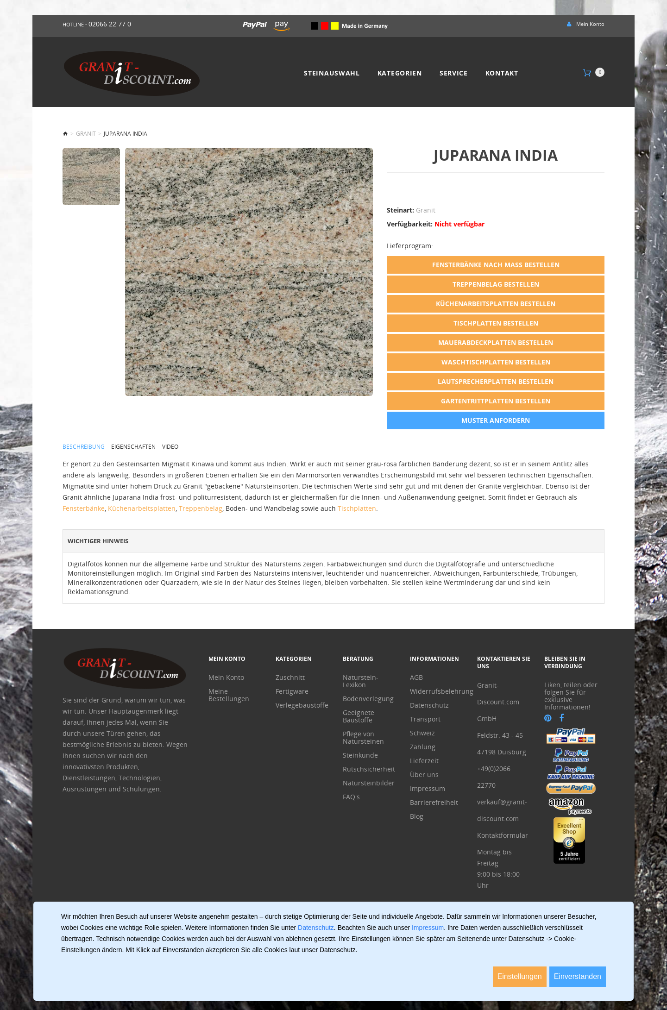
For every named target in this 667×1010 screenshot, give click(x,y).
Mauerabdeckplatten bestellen (495, 342)
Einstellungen (519, 976)
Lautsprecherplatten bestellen (496, 381)
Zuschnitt (290, 677)
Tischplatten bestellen (495, 323)
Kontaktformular (502, 835)
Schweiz (422, 733)
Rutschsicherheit (369, 769)
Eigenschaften (133, 446)
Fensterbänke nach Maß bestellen (496, 264)
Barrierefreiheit (434, 802)
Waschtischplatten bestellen (495, 362)
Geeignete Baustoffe (358, 716)
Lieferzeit (424, 761)
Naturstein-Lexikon (360, 681)
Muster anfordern (495, 420)
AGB (416, 677)
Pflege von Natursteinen (363, 737)
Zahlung (422, 747)
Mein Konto (226, 677)
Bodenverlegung (368, 699)
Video (170, 446)
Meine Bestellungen (228, 695)
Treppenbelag (200, 507)
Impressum (427, 788)
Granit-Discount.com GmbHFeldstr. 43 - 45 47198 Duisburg (501, 718)
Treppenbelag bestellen (496, 284)
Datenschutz (429, 705)
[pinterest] (547, 718)
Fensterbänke (84, 507)
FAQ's (351, 797)
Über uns (424, 774)
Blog (416, 816)
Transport (425, 719)
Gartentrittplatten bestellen (495, 400)
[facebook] (561, 718)
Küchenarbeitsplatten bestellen (495, 303)
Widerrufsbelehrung (436, 691)
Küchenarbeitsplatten (142, 507)
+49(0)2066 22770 (493, 777)
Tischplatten (357, 507)
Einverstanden (577, 976)
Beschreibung (84, 446)
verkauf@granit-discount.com (502, 810)
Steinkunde (360, 755)
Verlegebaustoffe (302, 705)
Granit (86, 134)
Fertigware (292, 691)
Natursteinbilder (369, 783)
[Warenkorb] (593, 73)
